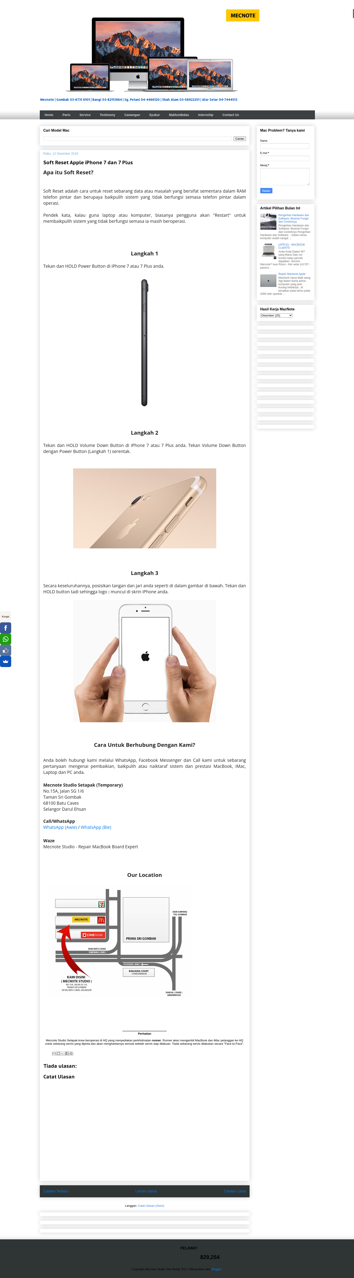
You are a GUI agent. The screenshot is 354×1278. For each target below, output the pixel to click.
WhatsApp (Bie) (96, 827)
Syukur (154, 115)
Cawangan (132, 115)
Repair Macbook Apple (291, 274)
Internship (205, 115)
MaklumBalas (179, 115)
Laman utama (146, 1191)
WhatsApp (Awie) (60, 827)
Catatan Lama (235, 1191)
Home (49, 115)
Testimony (107, 115)
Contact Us (231, 115)
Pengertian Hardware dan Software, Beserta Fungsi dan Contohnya (293, 218)
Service (85, 115)
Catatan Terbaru (55, 1191)
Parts (66, 115)
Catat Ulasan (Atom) (151, 1205)
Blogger (216, 1269)
